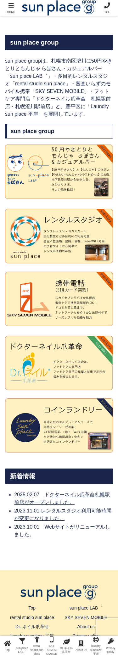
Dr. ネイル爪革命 (32, 626)
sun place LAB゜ (86, 607)
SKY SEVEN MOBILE (86, 617)
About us (86, 626)
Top (32, 607)
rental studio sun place (32, 617)
